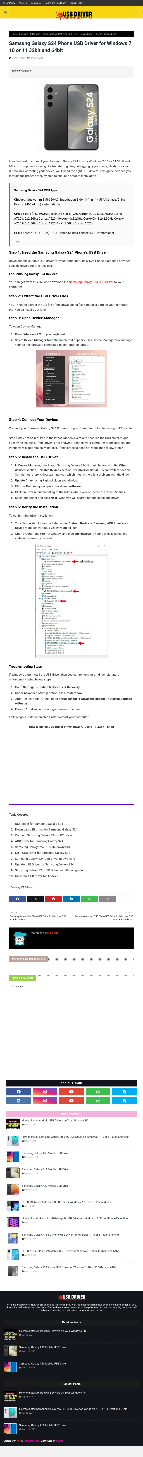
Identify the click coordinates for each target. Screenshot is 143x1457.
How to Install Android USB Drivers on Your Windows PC (55, 1120)
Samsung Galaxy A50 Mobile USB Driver (45, 1153)
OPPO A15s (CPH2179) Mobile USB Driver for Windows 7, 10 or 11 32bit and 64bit (70, 1251)
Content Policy (77, 3)
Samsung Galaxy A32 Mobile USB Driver (45, 1185)
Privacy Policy (8, 3)
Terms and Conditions (55, 3)
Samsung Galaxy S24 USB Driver (91, 282)
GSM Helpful (18, 57)
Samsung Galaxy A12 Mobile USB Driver (45, 1169)
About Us (23, 3)
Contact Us (36, 3)
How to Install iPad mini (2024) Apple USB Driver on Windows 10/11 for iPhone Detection (75, 1218)
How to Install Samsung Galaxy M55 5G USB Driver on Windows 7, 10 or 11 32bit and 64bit (75, 1136)
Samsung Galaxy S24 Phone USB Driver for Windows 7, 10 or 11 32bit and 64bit (69, 1267)
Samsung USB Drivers (29, 34)
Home (14, 34)
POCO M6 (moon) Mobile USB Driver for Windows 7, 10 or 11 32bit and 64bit (67, 1202)
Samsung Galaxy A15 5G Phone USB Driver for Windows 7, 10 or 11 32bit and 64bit (71, 1234)
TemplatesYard (31, 1440)
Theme (59, 1440)
